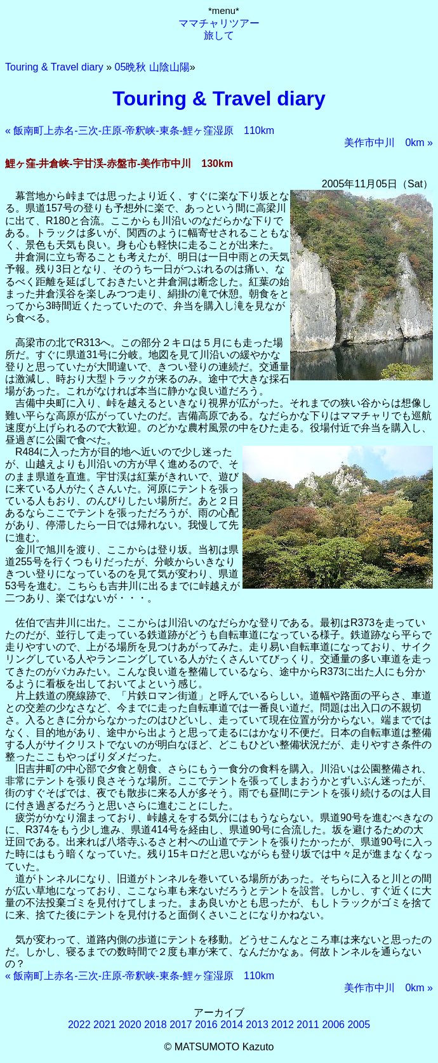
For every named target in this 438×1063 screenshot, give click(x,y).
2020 (130, 1024)
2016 (206, 1024)
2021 (104, 1024)
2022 (79, 1024)
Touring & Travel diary (54, 67)
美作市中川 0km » (388, 142)
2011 (307, 1024)
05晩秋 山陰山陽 (152, 67)
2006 (333, 1024)
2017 (180, 1024)
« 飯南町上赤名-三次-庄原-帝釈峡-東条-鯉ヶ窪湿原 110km (139, 130)
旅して (219, 35)
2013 (257, 1024)
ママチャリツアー (219, 23)
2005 (358, 1024)
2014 (231, 1024)
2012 (282, 1024)
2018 (155, 1024)
